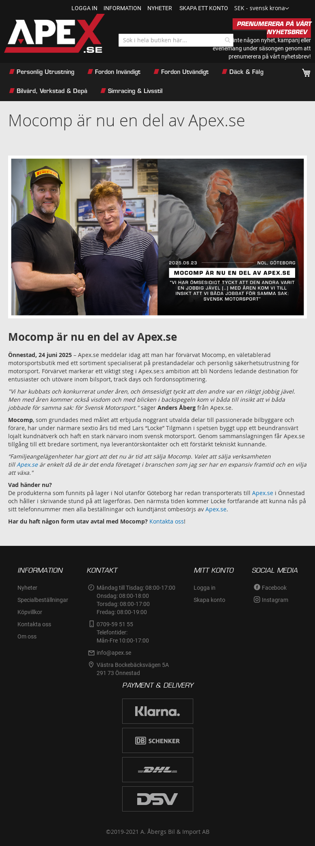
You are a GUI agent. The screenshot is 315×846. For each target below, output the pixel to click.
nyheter (159, 8)
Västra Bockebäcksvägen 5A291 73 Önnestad (133, 669)
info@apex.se (114, 652)
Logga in (84, 8)
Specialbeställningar (42, 600)
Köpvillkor (29, 612)
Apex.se (262, 493)
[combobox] (176, 40)
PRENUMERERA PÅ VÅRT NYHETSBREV (274, 28)
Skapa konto (209, 600)
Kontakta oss (166, 521)
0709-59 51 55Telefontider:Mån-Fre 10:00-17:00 (123, 632)
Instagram (275, 600)
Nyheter (27, 587)
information (122, 8)
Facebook (274, 587)
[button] (261, 8)
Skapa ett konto (203, 8)
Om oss (27, 636)
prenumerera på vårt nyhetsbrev (269, 56)
